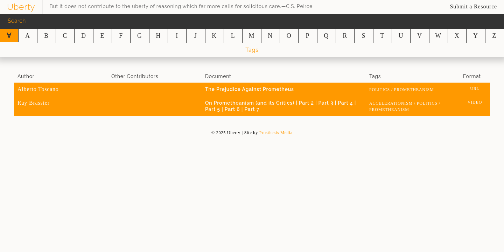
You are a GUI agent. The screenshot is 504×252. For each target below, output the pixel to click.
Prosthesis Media (276, 132)
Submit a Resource (473, 6)
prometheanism (414, 89)
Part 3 (326, 103)
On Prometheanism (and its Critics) (250, 103)
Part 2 (307, 103)
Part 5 (213, 109)
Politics (379, 89)
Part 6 (233, 109)
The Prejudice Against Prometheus (249, 89)
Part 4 (346, 103)
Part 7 (251, 109)
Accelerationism (391, 103)
